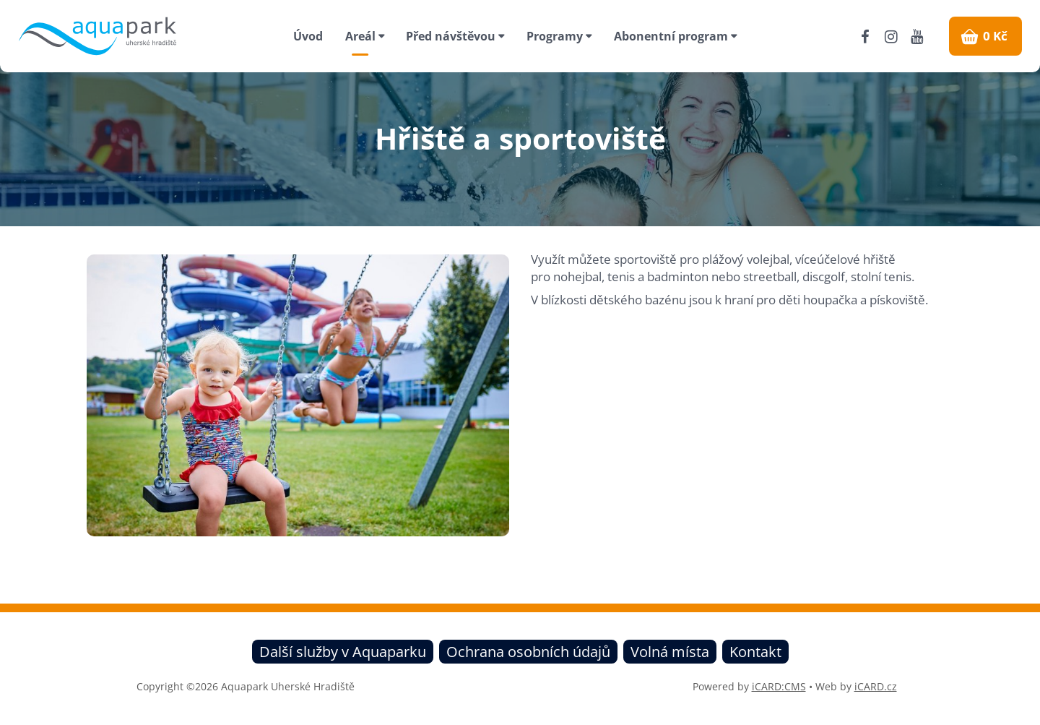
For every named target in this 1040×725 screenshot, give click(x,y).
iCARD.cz (875, 686)
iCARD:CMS (779, 686)
